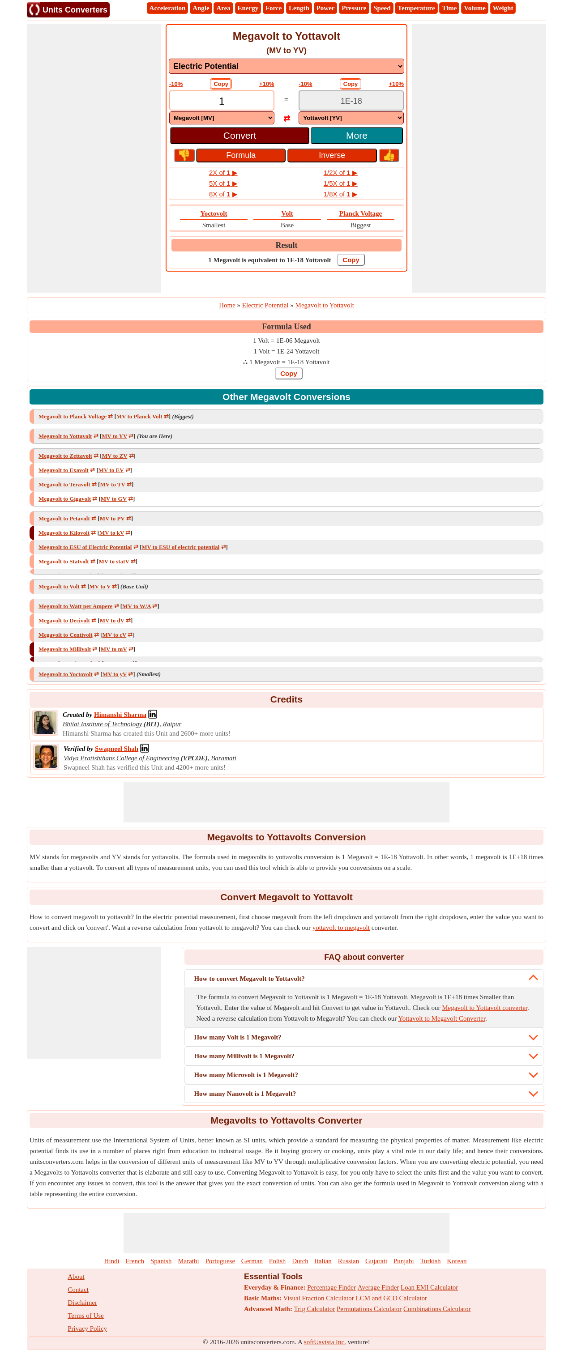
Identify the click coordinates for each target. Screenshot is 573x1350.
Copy (221, 84)
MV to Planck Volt (139, 416)
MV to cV (114, 634)
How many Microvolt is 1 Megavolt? (246, 1074)
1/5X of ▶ (341, 183)
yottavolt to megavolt (341, 927)
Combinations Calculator (436, 1308)
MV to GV (114, 498)
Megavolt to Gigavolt (64, 498)
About (76, 1276)
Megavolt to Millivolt (64, 649)
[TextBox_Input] (221, 101)
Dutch (300, 1261)
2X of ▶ (223, 172)
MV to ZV (115, 455)
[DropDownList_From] (221, 117)
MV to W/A (136, 606)
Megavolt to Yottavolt (65, 436)
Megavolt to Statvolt (63, 561)
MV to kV (111, 532)
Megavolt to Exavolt (63, 470)
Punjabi (403, 1261)
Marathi (188, 1261)
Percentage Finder (331, 1287)
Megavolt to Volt (59, 586)
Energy (248, 8)
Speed (381, 8)
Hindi (112, 1261)
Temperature (416, 8)
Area (223, 8)
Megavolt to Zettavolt (65, 455)
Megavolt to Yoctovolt (65, 674)
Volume (475, 8)
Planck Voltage (360, 213)
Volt (287, 213)
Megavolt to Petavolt (64, 518)
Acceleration (168, 8)
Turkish (430, 1261)
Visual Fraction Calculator (318, 1298)
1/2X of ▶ (341, 172)
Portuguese (220, 1261)
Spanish (161, 1261)
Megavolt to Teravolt (64, 484)
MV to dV (112, 620)
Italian (323, 1261)
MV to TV (112, 484)
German (252, 1261)
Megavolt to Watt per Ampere (75, 606)
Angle (201, 8)
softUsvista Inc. (325, 1342)
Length (299, 8)
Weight (503, 8)
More (357, 135)
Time (449, 8)
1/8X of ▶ (341, 194)
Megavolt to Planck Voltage (72, 416)
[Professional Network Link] (120, 714)
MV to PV (112, 518)
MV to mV (114, 649)
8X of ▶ (223, 194)
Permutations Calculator (369, 1308)
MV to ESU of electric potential (180, 547)
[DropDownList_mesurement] (286, 66)
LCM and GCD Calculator (392, 1298)
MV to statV (113, 561)
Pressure (354, 8)
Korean (456, 1261)
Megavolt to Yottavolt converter (484, 1007)
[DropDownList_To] (351, 117)
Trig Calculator (314, 1308)
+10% (266, 84)
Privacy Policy (87, 1328)
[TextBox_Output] (351, 101)
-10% (176, 84)
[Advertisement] (94, 158)
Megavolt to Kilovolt (64, 532)
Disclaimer (82, 1302)
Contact (78, 1289)
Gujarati (376, 1261)
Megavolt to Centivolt (65, 634)
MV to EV (111, 470)
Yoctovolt (213, 213)
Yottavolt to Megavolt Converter (441, 1018)
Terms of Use (86, 1315)
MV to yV (115, 674)
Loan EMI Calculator (429, 1287)
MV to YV (114, 436)
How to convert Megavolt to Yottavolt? (249, 978)
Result (287, 245)
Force (273, 8)
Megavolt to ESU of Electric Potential (85, 547)
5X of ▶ (223, 183)
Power (325, 8)
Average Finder (378, 1287)
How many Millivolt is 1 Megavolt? (244, 1056)
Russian (348, 1261)
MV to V (100, 586)
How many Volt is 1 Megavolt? (237, 1037)
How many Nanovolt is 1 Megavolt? (245, 1093)
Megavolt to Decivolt (64, 620)
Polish (277, 1261)
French (134, 1261)
